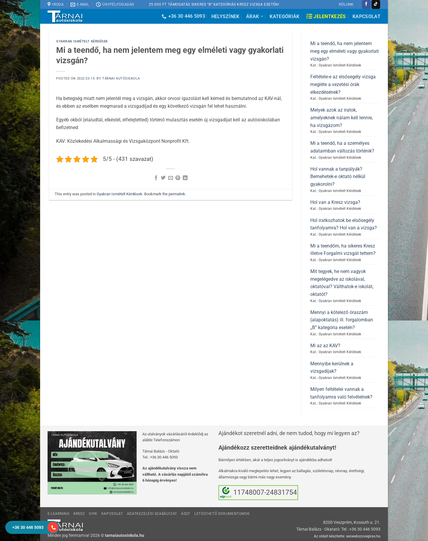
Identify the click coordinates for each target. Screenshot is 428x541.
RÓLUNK (346, 4)
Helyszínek (225, 16)
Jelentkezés (326, 16)
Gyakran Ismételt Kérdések (82, 41)
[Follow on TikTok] (376, 4)
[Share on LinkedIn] (185, 178)
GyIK (93, 514)
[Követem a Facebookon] (366, 4)
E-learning (58, 514)
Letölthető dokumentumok (222, 514)
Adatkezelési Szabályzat (152, 514)
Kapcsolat (366, 16)
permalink (177, 194)
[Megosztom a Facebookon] (156, 178)
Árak (254, 16)
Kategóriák (284, 16)
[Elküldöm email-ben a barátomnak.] (170, 178)
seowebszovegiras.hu (363, 536)
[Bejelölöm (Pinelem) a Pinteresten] (177, 178)
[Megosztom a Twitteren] (163, 178)
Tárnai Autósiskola (121, 78)
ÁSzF (185, 514)
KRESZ (79, 514)
